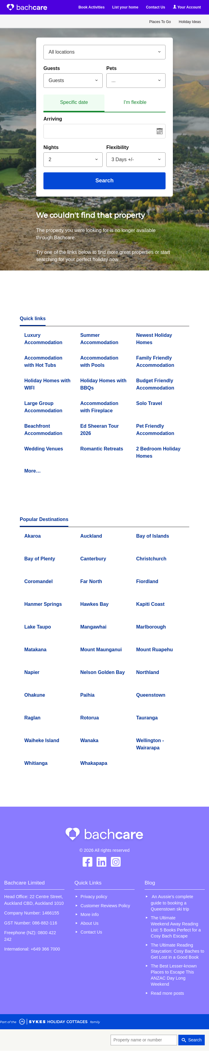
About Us (89, 923)
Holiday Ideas (190, 22)
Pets (111, 68)
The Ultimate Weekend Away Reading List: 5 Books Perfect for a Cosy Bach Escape (176, 926)
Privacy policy (94, 896)
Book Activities (91, 7)
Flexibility (117, 147)
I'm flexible (135, 102)
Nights (51, 147)
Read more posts (167, 993)
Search (104, 181)
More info (90, 914)
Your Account (187, 7)
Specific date (74, 102)
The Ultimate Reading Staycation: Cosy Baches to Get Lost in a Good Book (177, 951)
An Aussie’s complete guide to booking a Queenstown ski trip (172, 902)
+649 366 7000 (45, 949)
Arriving (52, 118)
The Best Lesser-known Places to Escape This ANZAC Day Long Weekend (174, 975)
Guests (51, 68)
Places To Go (160, 22)
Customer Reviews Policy (105, 905)
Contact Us (155, 7)
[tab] (73, 103)
